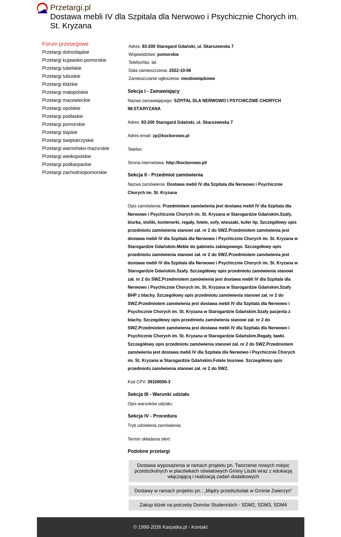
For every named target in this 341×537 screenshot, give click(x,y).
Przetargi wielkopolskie (66, 156)
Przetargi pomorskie (63, 124)
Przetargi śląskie (60, 132)
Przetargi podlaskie (62, 116)
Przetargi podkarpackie (66, 164)
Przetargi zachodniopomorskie (74, 172)
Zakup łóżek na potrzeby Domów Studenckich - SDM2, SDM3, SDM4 (213, 505)
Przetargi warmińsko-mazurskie (75, 148)
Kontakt (199, 527)
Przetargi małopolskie (65, 92)
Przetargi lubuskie (61, 76)
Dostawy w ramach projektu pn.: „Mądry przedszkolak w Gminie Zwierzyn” (213, 490)
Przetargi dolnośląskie (65, 52)
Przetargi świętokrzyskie (68, 140)
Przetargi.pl (70, 7)
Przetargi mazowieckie (66, 100)
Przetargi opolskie (61, 108)
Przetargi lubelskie (62, 68)
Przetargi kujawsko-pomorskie (74, 60)
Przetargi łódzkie (60, 84)
